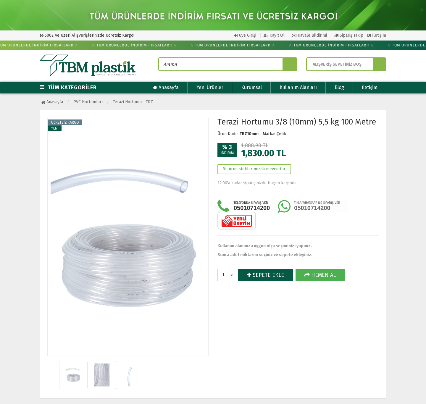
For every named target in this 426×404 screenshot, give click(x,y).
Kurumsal (251, 87)
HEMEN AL (320, 275)
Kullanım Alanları (298, 87)
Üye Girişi (245, 35)
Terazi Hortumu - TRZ (133, 101)
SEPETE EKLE (265, 275)
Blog (339, 87)
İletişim (376, 35)
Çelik (281, 133)
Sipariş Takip (348, 35)
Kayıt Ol (274, 35)
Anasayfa (166, 88)
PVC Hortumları (88, 101)
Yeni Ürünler (209, 87)
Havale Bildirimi (309, 35)
